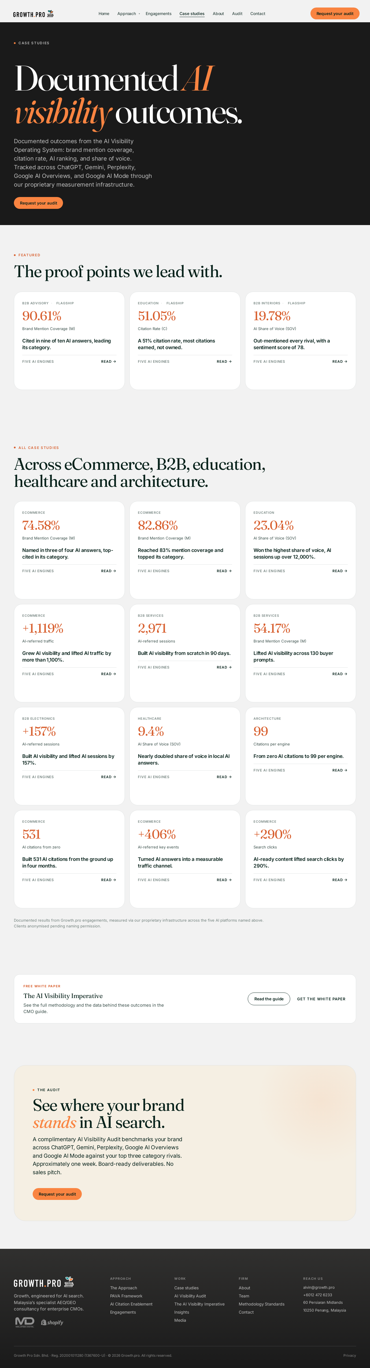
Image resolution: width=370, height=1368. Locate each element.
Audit (237, 13)
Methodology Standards (261, 1303)
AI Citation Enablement (131, 1303)
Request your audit (335, 13)
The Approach (123, 1287)
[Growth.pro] (33, 13)
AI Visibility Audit (190, 1295)
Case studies (192, 13)
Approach (128, 13)
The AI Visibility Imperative (199, 1303)
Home (104, 13)
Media (180, 1320)
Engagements (158, 13)
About (218, 13)
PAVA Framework (126, 1295)
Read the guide (269, 998)
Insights (181, 1312)
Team (244, 1295)
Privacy (349, 1355)
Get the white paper (321, 999)
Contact (257, 13)
